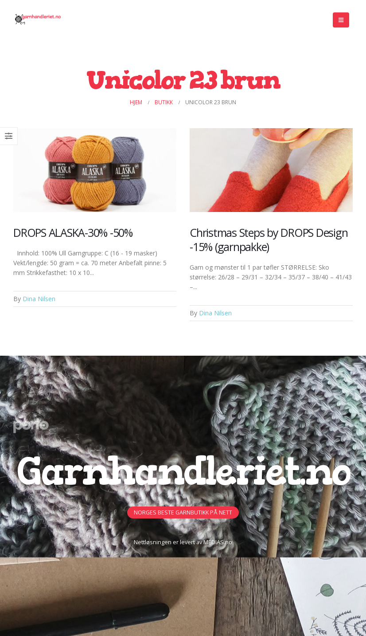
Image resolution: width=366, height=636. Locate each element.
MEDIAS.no (217, 542)
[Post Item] (94, 170)
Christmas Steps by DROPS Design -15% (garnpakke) (268, 239)
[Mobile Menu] (341, 19)
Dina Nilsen (39, 298)
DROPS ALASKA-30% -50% (72, 232)
